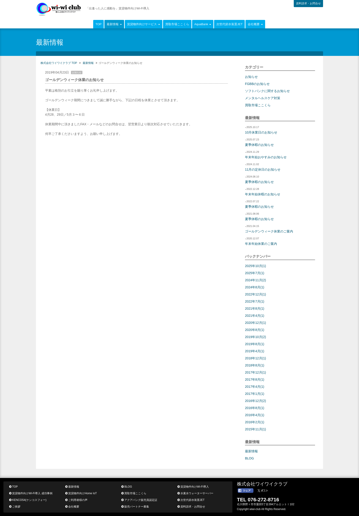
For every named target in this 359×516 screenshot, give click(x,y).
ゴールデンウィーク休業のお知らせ (74, 80)
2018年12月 (255, 358)
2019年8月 (254, 344)
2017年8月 (254, 379)
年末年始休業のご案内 (261, 244)
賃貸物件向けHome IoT (81, 493)
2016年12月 (255, 401)
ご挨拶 (14, 506)
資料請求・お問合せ (308, 3)
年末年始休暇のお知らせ (262, 194)
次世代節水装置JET (229, 24)
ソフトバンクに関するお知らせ (267, 91)
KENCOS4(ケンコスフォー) (27, 500)
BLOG (249, 458)
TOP (98, 24)
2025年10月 (255, 266)
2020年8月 (254, 330)
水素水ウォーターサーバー (195, 493)
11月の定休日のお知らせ (263, 169)
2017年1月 (254, 394)
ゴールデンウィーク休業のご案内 (269, 231)
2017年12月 (255, 372)
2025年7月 (254, 273)
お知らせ (251, 77)
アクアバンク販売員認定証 (139, 500)
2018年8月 (254, 365)
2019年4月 (254, 351)
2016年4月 (254, 415)
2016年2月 (254, 422)
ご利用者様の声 (76, 500)
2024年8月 (254, 287)
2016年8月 (254, 408)
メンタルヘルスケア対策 (262, 98)
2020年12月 (255, 323)
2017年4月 (254, 386)
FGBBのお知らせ (257, 84)
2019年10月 (255, 337)
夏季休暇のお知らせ (259, 145)
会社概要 (72, 506)
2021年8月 (254, 308)
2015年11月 (255, 429)
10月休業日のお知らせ (261, 132)
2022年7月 (254, 301)
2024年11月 (255, 280)
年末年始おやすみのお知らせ (266, 157)
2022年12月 (255, 294)
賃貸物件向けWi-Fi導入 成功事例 (30, 493)
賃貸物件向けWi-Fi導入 (193, 486)
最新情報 (251, 451)
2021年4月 (254, 315)
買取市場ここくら (177, 24)
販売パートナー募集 (135, 506)
